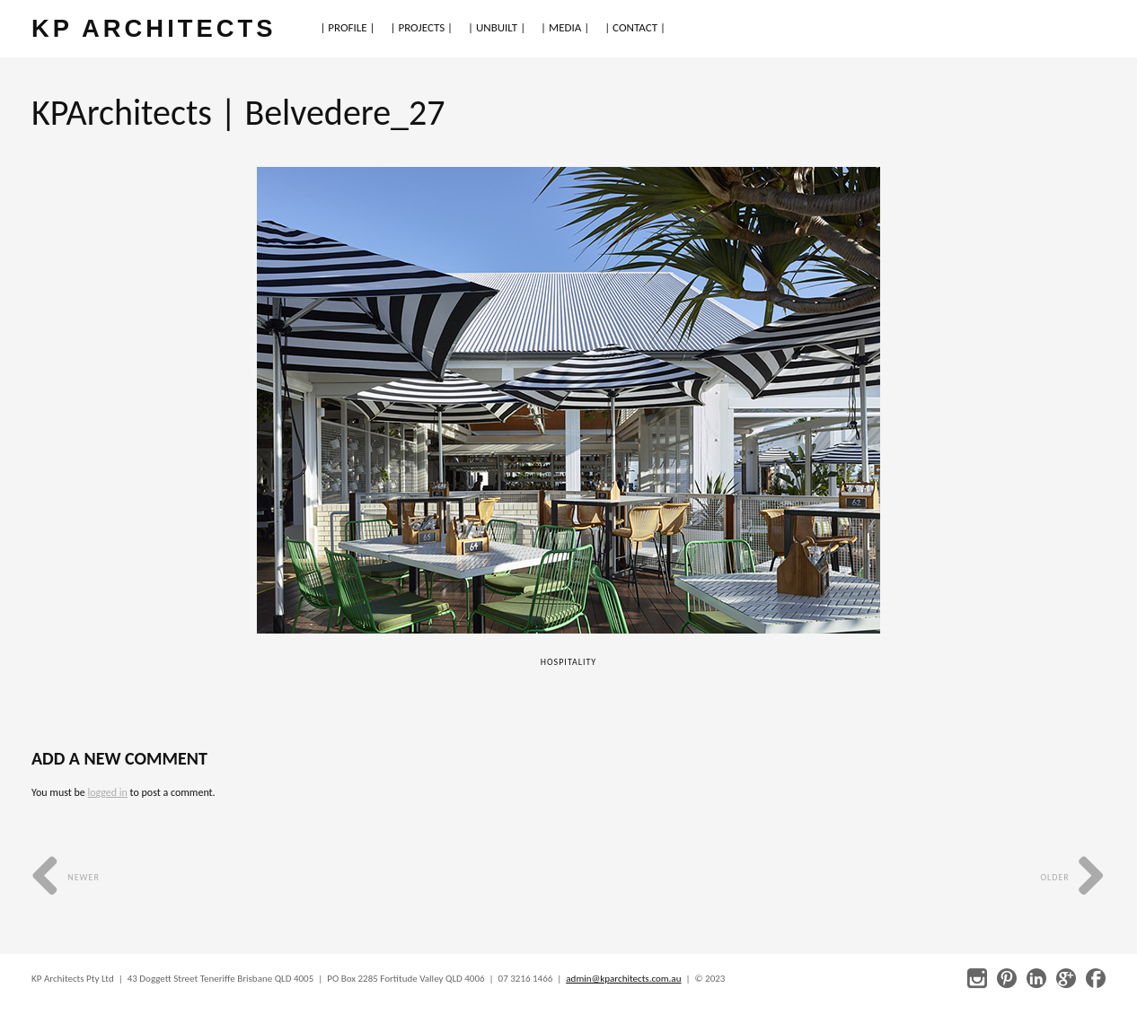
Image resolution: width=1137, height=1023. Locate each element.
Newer (65, 877)
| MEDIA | (565, 27)
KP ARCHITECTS (153, 28)
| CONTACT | (634, 27)
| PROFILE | (347, 27)
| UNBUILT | (496, 27)
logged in (107, 792)
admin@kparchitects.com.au (623, 978)
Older (1073, 877)
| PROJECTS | (422, 27)
